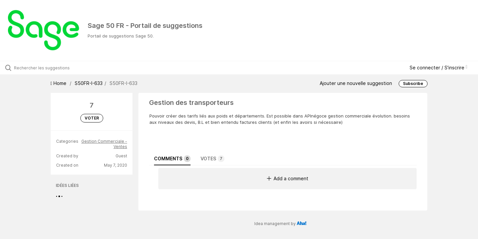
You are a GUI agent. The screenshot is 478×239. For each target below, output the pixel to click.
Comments (172, 158)
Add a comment (287, 178)
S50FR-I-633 (89, 83)
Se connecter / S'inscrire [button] (438, 67)
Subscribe (413, 83)
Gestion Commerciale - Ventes (104, 144)
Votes (212, 158)
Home (59, 83)
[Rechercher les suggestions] (56, 68)
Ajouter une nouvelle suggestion (356, 83)
